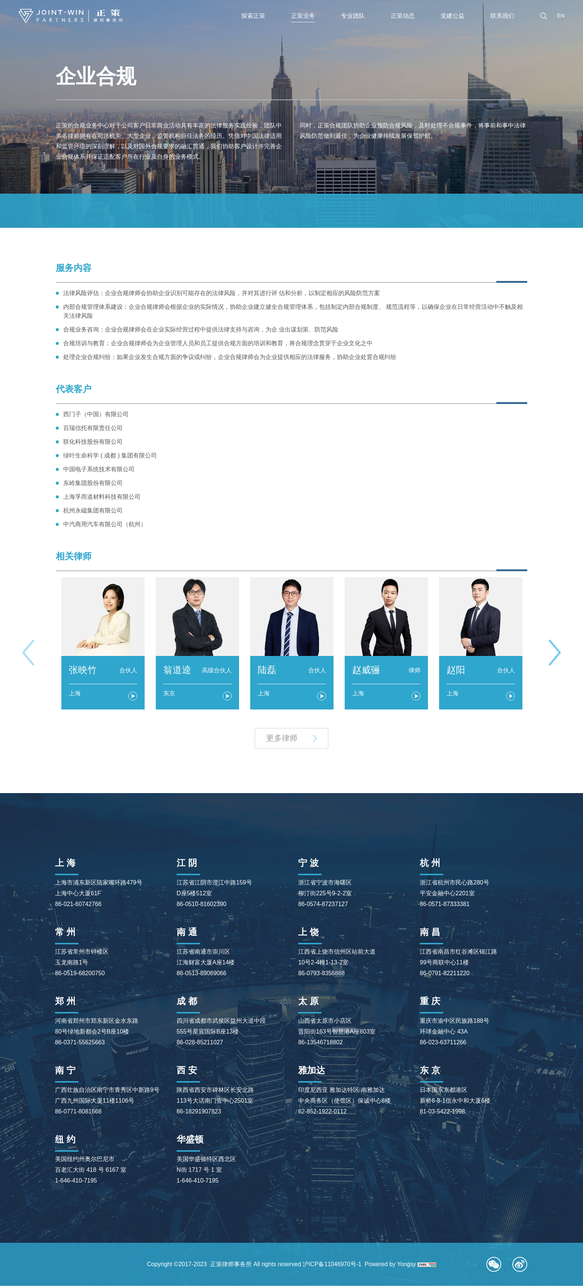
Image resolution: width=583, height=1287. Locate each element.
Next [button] (555, 653)
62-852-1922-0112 (322, 1112)
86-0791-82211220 (445, 974)
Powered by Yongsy (391, 1265)
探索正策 (253, 16)
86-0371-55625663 (80, 1043)
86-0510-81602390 (202, 905)
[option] (103, 643)
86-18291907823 (199, 1112)
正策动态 (403, 16)
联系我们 (502, 16)
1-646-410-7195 (76, 1181)
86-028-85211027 (200, 1043)
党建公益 (452, 16)
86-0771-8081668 (78, 1112)
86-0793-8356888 (321, 974)
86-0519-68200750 (80, 974)
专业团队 (353, 16)
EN (560, 16)
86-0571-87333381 (445, 905)
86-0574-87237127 (323, 905)
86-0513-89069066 (202, 974)
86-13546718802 (320, 1043)
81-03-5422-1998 (443, 1112)
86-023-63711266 (443, 1043)
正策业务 (303, 16)
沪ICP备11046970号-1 (331, 1265)
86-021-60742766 (78, 905)
